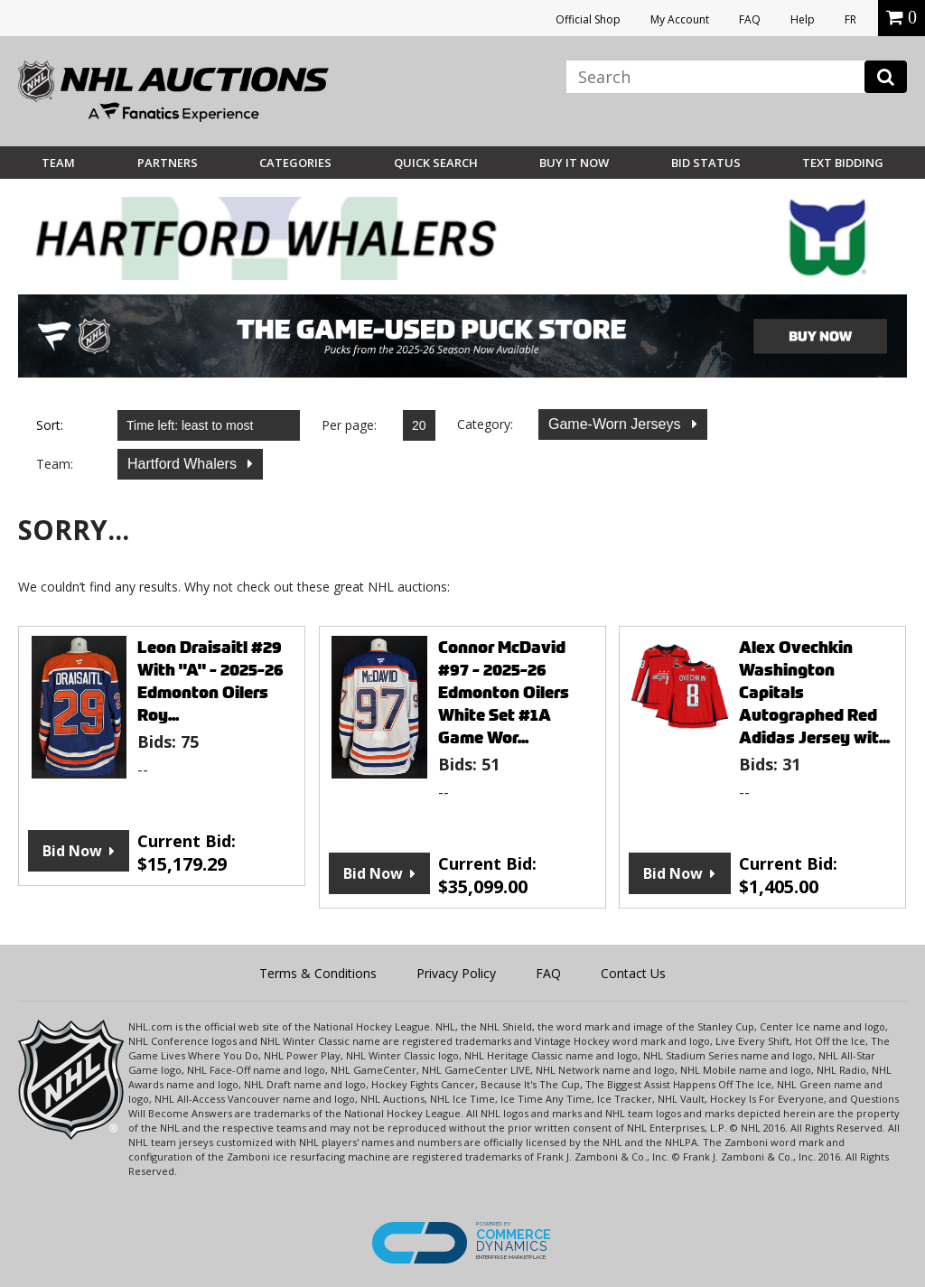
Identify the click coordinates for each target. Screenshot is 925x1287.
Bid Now (72, 851)
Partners (167, 162)
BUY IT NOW (574, 162)
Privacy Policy (456, 973)
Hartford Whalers (183, 463)
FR (850, 19)
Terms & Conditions (318, 973)
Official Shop (588, 19)
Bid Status (706, 162)
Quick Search (436, 162)
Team (58, 162)
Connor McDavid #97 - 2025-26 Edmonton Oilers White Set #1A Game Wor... (503, 692)
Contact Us (633, 973)
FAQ (750, 19)
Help (802, 19)
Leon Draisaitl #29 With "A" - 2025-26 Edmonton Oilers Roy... (210, 681)
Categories (295, 162)
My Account (679, 19)
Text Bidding (842, 162)
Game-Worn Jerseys (616, 424)
